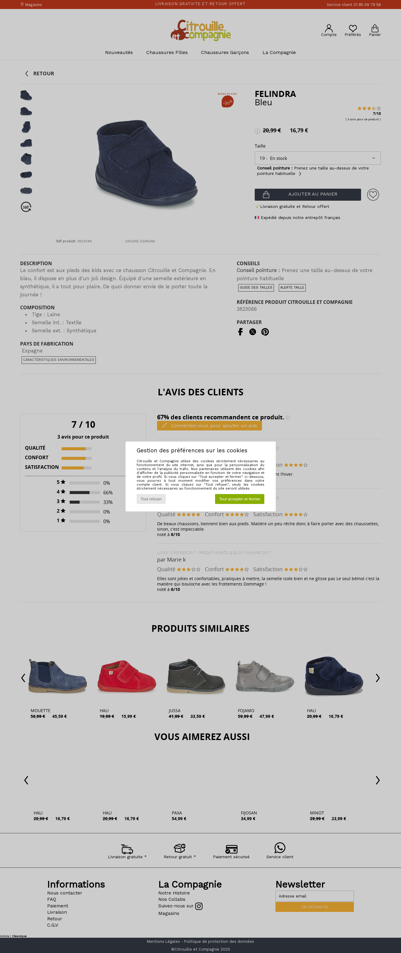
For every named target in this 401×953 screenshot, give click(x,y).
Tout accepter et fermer (239, 499)
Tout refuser (151, 499)
